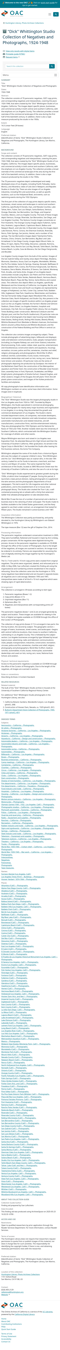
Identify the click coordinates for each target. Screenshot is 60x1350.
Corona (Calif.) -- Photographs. (13, 930)
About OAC (5, 1321)
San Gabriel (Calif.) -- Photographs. (15, 1128)
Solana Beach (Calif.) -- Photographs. (16, 1157)
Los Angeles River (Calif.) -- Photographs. (18, 1031)
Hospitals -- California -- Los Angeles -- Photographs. (22, 791)
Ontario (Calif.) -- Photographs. (13, 1070)
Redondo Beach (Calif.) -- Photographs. (17, 1110)
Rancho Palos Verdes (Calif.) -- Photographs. (19, 1107)
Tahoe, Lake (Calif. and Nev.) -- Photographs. (19, 1165)
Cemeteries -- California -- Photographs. (17, 765)
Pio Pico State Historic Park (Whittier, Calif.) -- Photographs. (25, 1094)
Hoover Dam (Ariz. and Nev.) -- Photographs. (19, 996)
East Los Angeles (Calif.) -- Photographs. (17, 946)
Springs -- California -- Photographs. (16, 831)
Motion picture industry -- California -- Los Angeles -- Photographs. (28, 799)
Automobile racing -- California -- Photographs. (20, 749)
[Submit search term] (52, 66)
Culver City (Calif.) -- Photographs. (15, 935)
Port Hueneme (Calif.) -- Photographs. (16, 1102)
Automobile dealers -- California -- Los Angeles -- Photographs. (27, 741)
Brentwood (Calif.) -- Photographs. (15, 922)
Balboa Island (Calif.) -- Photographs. (16, 901)
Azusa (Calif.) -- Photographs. (13, 899)
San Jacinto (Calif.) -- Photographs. (15, 1131)
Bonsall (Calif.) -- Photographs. (13, 920)
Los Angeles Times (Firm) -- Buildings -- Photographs (22, 876)
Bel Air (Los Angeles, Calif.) (12, 912)
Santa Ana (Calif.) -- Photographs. (14, 1141)
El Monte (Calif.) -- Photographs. (14, 954)
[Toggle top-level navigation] (50, 14)
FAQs (3, 1326)
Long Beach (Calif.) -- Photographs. (15, 1028)
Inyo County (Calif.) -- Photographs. (15, 1004)
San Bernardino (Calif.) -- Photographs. (17, 1120)
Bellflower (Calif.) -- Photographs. (14, 914)
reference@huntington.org (12, 1292)
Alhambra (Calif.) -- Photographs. (14, 885)
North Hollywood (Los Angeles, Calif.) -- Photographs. (23, 1065)
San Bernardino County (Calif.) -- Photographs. (20, 1123)
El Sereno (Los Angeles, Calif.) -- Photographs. (20, 962)
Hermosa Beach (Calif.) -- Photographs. (17, 991)
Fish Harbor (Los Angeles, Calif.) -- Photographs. (21, 970)
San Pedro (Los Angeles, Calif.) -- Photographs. (20, 1139)
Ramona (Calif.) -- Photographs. (14, 1105)
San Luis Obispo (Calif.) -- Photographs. (17, 1134)
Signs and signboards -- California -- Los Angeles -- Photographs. (27, 828)
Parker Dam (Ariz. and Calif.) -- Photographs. (19, 1083)
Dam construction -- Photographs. (15, 778)
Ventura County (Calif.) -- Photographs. (17, 1176)
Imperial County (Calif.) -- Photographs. (17, 999)
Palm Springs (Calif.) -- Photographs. (16, 1078)
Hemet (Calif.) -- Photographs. (13, 988)
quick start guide (48, 2)
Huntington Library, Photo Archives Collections (24, 23)
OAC (12, 13)
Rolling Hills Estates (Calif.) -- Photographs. (18, 1118)
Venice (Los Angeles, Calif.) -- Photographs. (18, 1173)
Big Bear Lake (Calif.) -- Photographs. (16, 917)
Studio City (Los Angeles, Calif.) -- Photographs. (20, 1160)
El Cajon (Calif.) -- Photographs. (14, 949)
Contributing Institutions (11, 1324)
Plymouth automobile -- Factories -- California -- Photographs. (26, 810)
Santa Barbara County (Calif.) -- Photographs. (19, 1144)
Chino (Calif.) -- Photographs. (13, 928)
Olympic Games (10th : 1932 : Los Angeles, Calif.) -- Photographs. (27, 804)
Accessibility (6, 1339)
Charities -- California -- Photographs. (16, 767)
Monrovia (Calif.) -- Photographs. (14, 1046)
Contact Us (5, 1341)
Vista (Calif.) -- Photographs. (12, 1181)
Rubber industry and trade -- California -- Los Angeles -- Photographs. (29, 825)
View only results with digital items (20, 51)
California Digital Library (25, 1314)
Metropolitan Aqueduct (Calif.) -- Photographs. (20, 1038)
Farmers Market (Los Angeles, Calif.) (16, 874)
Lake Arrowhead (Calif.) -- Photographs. (17, 1017)
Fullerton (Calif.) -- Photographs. (14, 978)
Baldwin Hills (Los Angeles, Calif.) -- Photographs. (21, 906)
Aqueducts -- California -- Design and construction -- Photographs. (28, 738)
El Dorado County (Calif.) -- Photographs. (18, 951)
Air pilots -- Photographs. (11, 728)
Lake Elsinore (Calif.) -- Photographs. (16, 1020)
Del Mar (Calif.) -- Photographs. (14, 938)
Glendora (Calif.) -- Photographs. (14, 983)
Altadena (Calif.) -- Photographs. (14, 891)
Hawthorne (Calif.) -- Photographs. (15, 986)
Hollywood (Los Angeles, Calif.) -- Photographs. (20, 994)
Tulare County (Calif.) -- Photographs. (16, 1168)
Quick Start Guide (8, 1329)
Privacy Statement (8, 1336)
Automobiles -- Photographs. (13, 751)
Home (3, 1319)
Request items (12, 57)
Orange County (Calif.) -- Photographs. (17, 1073)
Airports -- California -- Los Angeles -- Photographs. (22, 736)
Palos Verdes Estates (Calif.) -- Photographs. (19, 1081)
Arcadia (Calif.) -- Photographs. (13, 896)
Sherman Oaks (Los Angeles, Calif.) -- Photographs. (22, 1152)
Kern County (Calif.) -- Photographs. (15, 1007)
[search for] (27, 66)
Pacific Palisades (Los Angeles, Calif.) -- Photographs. (22, 1075)
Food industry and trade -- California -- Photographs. (22, 788)
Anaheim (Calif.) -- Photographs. (14, 893)
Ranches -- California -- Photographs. (16, 820)
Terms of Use (6, 1334)
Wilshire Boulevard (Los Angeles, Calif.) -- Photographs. (23, 1192)
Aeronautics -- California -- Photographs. (17, 725)
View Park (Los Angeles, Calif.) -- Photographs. (20, 1178)
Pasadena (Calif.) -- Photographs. (14, 1086)
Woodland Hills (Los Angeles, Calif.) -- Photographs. (22, 1194)
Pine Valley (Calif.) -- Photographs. (15, 1091)
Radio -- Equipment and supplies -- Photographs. (21, 818)
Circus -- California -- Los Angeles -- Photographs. (21, 770)
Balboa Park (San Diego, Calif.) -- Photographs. (20, 904)
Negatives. (5, 860)
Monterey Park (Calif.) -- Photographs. (16, 1052)
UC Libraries (48, 1311)
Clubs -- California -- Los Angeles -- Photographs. (21, 775)
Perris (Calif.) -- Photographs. (13, 1089)
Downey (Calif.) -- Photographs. (14, 943)
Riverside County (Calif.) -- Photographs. (17, 1115)
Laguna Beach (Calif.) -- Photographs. (16, 1015)
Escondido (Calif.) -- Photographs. (15, 967)
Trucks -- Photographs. (10, 844)
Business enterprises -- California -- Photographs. (21, 759)
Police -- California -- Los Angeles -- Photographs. (21, 812)
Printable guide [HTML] (15, 54)
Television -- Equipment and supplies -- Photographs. (23, 836)
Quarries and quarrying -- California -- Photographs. (22, 815)
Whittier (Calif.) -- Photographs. (14, 1189)
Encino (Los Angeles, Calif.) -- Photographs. (18, 965)
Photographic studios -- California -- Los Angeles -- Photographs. (27, 807)
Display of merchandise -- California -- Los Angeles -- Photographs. (28, 781)
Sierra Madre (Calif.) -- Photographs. (16, 1155)
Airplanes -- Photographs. (11, 733)
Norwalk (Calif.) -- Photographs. (14, 1068)
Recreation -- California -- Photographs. (17, 823)
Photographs (6, 865)
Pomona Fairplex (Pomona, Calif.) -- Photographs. (21, 1099)
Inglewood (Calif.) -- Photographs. (15, 1002)
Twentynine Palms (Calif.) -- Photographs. (18, 1171)
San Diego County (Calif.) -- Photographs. (18, 1126)
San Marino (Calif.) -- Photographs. (15, 1136)
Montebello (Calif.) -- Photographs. (15, 1049)
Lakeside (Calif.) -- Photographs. (14, 1023)
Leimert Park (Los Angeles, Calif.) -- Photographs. (21, 1025)
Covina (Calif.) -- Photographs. (13, 933)
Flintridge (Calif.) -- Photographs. (14, 972)
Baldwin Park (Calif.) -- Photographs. (16, 909)
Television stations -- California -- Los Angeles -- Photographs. (26, 839)
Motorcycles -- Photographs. (12, 802)
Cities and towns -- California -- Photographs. (19, 773)
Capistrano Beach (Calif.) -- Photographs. (18, 925)
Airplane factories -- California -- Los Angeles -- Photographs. (26, 730)
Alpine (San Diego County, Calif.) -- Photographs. (21, 888)
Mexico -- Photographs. (10, 1041)
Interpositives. (7, 857)
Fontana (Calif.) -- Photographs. (14, 975)
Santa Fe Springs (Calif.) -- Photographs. (17, 1147)
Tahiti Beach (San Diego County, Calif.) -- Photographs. (23, 1163)
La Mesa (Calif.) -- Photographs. (14, 1012)
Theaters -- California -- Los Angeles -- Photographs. (22, 841)
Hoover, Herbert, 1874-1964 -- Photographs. (19, 879)
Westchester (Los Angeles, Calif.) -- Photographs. (21, 1184)
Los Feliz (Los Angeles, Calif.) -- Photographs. (19, 1033)
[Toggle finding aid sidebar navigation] (30, 75)
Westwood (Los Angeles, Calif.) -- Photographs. (20, 1186)
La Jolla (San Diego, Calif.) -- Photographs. (18, 1009)
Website (4, 1294)
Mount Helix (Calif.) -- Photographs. (15, 1054)
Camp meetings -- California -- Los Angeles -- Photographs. (25, 762)
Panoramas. (6, 862)
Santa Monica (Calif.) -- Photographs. (16, 1149)
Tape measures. (7, 868)
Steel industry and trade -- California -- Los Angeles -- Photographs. (28, 833)
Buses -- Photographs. (10, 757)
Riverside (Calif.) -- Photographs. (14, 1112)
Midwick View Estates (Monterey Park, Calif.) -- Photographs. (26, 1044)
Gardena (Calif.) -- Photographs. (14, 980)
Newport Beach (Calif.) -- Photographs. (17, 1060)
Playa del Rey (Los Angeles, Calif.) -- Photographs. (21, 1097)
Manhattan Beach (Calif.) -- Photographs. (18, 1036)
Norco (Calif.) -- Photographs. (13, 1062)
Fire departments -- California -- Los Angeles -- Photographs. (26, 783)
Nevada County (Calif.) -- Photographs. (17, 1057)
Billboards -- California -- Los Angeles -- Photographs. (23, 754)
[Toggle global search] (56, 14)
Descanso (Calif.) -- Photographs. (14, 941)
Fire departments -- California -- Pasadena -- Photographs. (25, 786)
